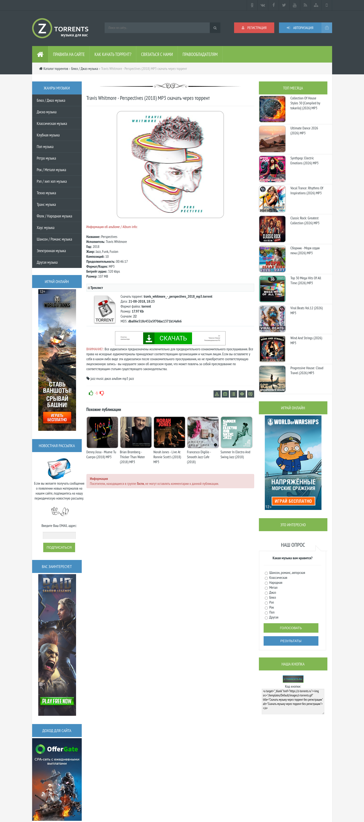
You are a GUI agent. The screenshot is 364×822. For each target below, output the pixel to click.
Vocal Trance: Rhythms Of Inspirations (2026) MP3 (307, 190)
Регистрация (254, 27)
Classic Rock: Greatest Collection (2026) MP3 (305, 220)
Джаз (272, 592)
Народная (276, 582)
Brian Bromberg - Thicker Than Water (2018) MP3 (132, 456)
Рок (271, 607)
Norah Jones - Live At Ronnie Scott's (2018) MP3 (167, 456)
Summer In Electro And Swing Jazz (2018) (235, 454)
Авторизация (300, 27)
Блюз (272, 597)
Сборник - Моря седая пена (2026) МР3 (305, 250)
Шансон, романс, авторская (287, 572)
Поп (272, 612)
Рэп (271, 602)
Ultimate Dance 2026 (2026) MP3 (304, 130)
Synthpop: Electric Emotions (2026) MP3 (305, 160)
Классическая (278, 577)
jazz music (97, 378)
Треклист (96, 287)
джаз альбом (112, 378)
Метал (273, 587)
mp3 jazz (128, 378)
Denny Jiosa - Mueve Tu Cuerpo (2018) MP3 (101, 454)
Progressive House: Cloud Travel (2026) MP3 (307, 370)
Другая (273, 617)
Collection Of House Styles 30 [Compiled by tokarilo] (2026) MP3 (305, 103)
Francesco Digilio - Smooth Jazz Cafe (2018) (199, 456)
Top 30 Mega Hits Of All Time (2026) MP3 (306, 280)
